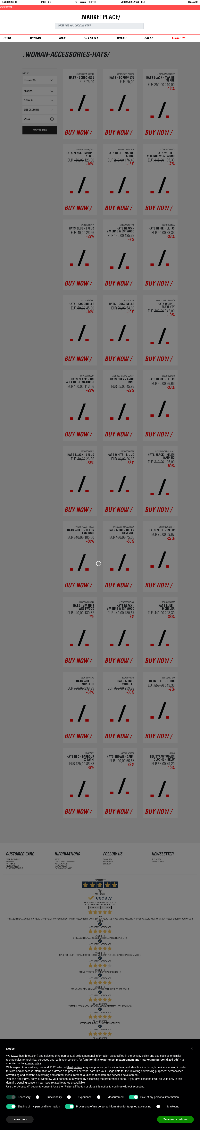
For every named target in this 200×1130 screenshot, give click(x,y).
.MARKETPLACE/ (100, 18)
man (62, 38)
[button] (192, 1048)
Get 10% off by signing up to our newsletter (27, 7)
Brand (121, 38)
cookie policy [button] (33, 1063)
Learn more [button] (19, 1119)
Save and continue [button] (175, 1119)
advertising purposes (153, 1071)
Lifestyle (90, 38)
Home (7, 38)
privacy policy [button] (140, 1055)
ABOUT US (178, 38)
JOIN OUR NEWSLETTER (133, 2)
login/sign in (9, 2)
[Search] (99, 26)
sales (148, 38)
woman (35, 38)
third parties (74, 1067)
